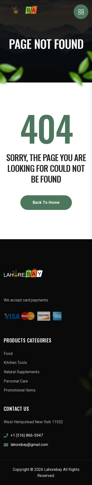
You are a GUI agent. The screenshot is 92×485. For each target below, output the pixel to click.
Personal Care (16, 381)
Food (8, 353)
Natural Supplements (21, 372)
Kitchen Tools (15, 362)
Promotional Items (20, 390)
